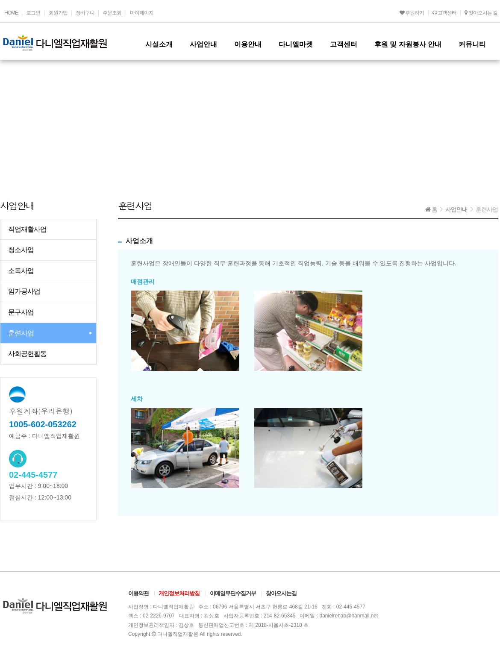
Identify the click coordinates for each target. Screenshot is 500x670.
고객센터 (444, 13)
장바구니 (85, 13)
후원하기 (412, 13)
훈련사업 (21, 333)
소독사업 (21, 270)
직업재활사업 (27, 229)
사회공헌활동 (27, 353)
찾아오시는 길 (481, 13)
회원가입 (58, 13)
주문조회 (112, 13)
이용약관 (138, 593)
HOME (11, 13)
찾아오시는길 (281, 593)
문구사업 (21, 312)
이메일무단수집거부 (233, 593)
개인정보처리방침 (179, 593)
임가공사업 (24, 291)
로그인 (33, 13)
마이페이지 (141, 13)
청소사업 (21, 249)
